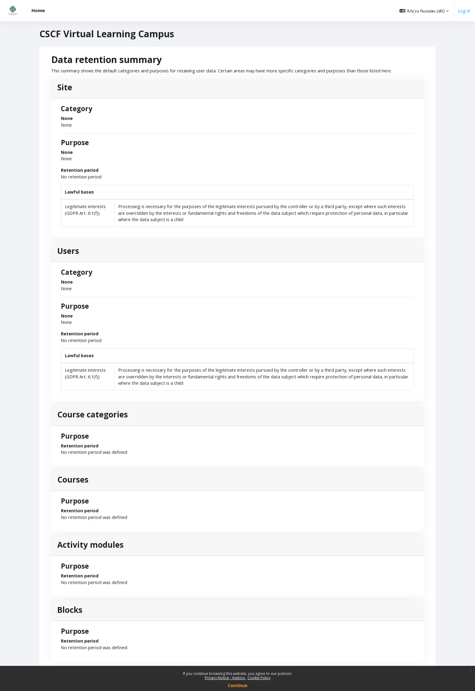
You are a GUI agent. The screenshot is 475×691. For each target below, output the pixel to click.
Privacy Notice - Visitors (225, 677)
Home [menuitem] (38, 10)
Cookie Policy (259, 677)
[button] (424, 10)
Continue (237, 685)
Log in (464, 11)
